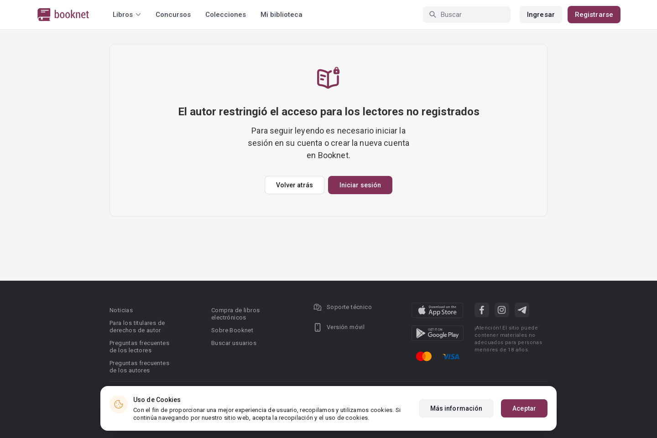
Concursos (173, 14)
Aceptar (524, 408)
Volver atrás (294, 185)
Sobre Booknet (232, 330)
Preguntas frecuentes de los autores (139, 367)
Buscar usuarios (233, 343)
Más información (456, 408)
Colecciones (225, 14)
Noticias (121, 310)
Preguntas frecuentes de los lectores (139, 347)
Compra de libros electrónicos (235, 314)
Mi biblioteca (281, 14)
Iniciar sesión (360, 185)
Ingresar (541, 14)
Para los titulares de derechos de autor (137, 326)
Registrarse (594, 14)
